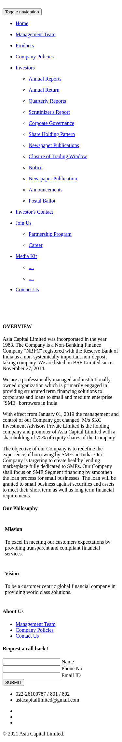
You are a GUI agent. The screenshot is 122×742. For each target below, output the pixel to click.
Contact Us (27, 636)
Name (67, 661)
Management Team (36, 624)
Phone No (71, 668)
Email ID (71, 675)
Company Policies (35, 630)
